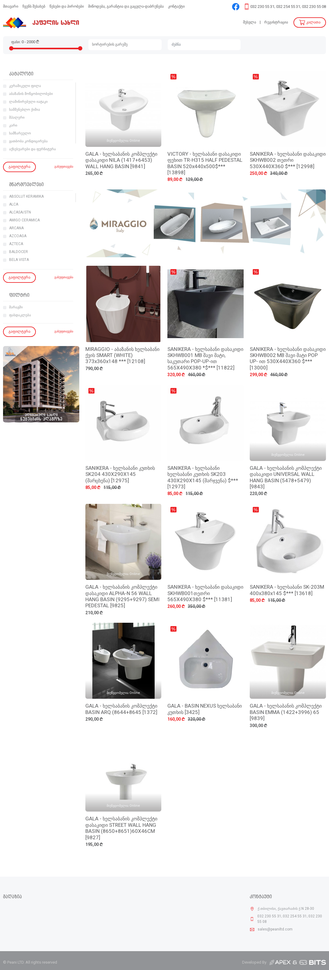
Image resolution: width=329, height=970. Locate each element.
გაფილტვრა (19, 167)
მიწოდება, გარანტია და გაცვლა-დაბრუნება (126, 7)
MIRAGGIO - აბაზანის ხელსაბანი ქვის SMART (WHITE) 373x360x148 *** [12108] (122, 356)
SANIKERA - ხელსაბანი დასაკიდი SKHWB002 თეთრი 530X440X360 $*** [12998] (288, 160)
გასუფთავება (63, 166)
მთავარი (10, 7)
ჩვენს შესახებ (33, 7)
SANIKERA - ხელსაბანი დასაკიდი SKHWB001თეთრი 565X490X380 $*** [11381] (205, 593)
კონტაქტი (176, 7)
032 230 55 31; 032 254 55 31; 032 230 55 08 (288, 7)
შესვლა (249, 22)
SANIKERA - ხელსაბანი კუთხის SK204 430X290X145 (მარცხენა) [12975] (120, 474)
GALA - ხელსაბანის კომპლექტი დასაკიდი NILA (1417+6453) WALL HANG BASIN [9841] (121, 160)
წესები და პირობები (67, 7)
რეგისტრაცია (276, 22)
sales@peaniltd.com (275, 929)
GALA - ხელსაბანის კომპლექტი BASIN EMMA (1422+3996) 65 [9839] (286, 712)
